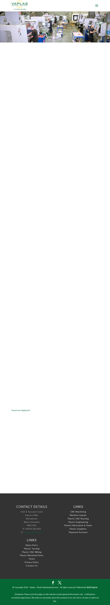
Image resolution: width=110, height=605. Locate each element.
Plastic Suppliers (78, 529)
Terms (32, 559)
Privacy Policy (32, 562)
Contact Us (32, 565)
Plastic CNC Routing (78, 518)
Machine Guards (78, 515)
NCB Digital (92, 587)
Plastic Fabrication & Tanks (78, 525)
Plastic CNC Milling (32, 552)
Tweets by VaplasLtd (20, 410)
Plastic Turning (32, 548)
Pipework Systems (78, 532)
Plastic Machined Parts (32, 555)
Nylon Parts (32, 545)
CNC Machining (78, 511)
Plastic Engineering (78, 522)
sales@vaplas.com (33, 532)
